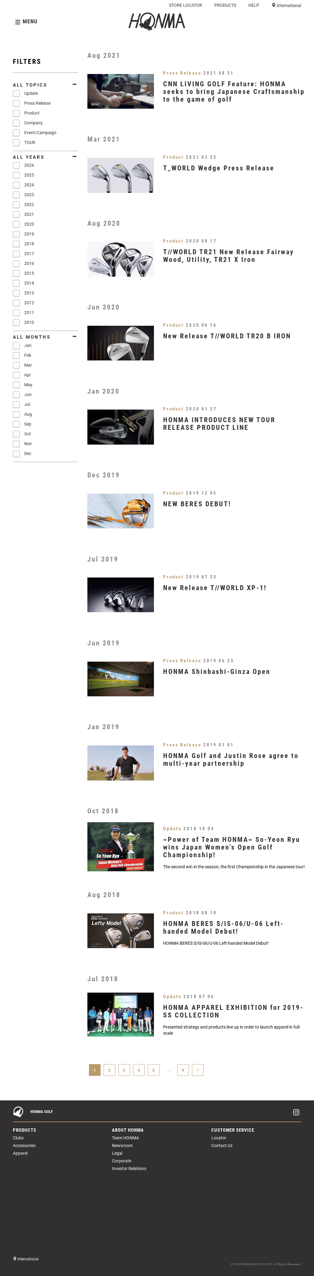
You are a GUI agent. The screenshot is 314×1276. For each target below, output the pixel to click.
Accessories (24, 1145)
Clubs (18, 1137)
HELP (253, 5)
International (288, 5)
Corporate (121, 1160)
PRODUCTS (225, 5)
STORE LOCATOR (185, 5)
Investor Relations (129, 1168)
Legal (117, 1153)
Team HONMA (125, 1137)
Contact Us (221, 1145)
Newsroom (122, 1145)
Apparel (20, 1153)
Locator (218, 1137)
